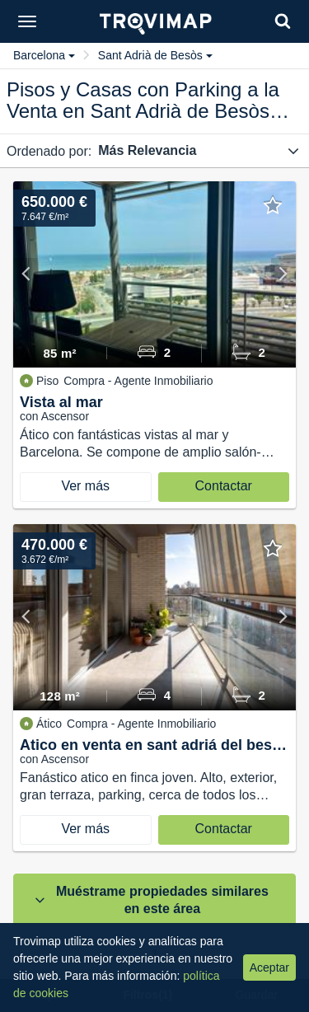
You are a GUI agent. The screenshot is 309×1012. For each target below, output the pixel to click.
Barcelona (44, 55)
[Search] (282, 21)
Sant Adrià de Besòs (155, 55)
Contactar (223, 486)
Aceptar (269, 967)
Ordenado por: (49, 151)
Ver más (85, 486)
